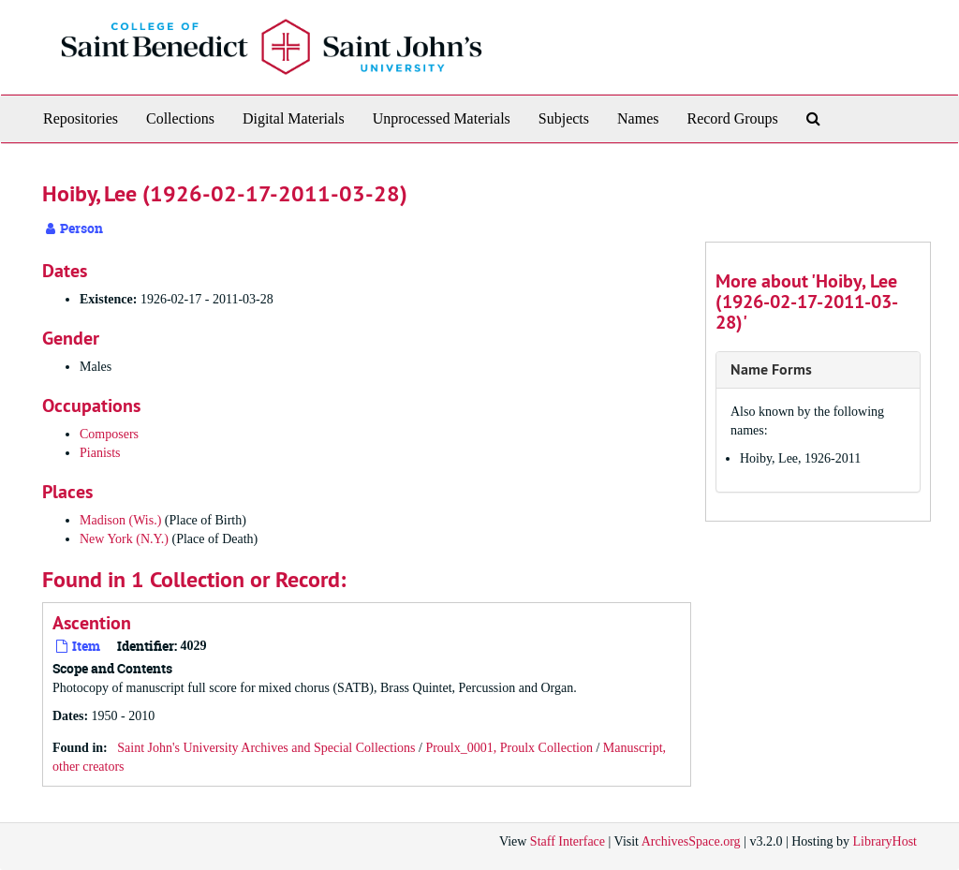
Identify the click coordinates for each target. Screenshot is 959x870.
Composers (109, 434)
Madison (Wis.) (120, 520)
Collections (180, 118)
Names (637, 118)
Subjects (564, 118)
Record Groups (731, 118)
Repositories (80, 118)
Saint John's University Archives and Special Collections (266, 748)
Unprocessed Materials (441, 118)
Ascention (91, 623)
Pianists (100, 453)
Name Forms (771, 369)
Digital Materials (294, 118)
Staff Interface (567, 841)
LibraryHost (885, 841)
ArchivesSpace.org (691, 841)
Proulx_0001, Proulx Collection (509, 748)
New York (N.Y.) (124, 539)
